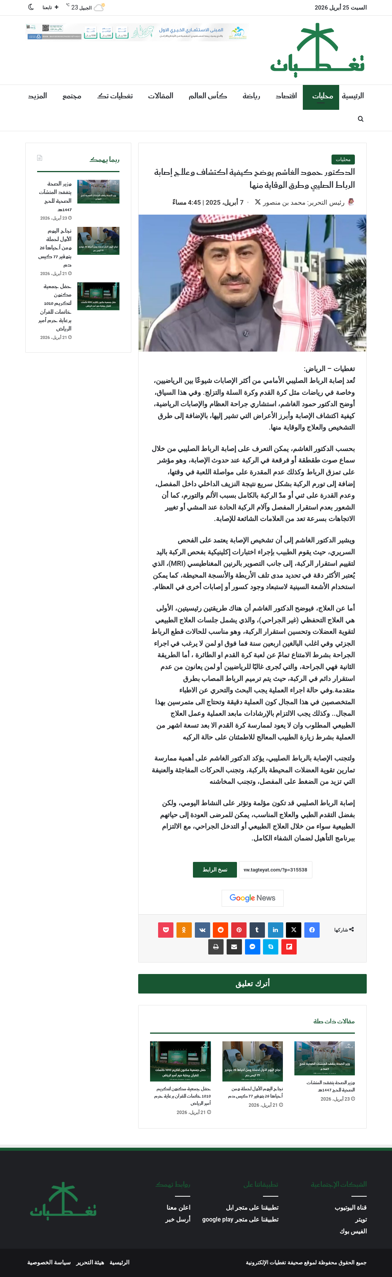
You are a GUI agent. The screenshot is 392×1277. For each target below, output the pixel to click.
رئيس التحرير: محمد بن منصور (300, 202)
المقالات (160, 96)
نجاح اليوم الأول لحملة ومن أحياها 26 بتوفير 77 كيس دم (255, 1093)
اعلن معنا (178, 1208)
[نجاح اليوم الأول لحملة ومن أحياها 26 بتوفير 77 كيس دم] (252, 1062)
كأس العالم (208, 96)
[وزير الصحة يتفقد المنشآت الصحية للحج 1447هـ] (324, 1059)
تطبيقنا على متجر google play (240, 1220)
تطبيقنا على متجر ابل (252, 1208)
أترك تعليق (252, 984)
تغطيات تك (115, 96)
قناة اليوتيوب (351, 1208)
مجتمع (72, 96)
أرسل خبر (177, 1220)
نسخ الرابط (215, 870)
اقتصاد (286, 96)
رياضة (251, 96)
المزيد (37, 96)
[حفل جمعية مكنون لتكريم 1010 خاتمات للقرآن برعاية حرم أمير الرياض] (180, 1062)
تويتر (361, 1220)
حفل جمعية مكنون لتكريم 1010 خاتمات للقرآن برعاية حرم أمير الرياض (182, 1097)
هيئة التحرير (90, 1263)
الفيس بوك (353, 1232)
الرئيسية (353, 96)
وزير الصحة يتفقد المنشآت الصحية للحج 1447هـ (331, 1087)
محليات (322, 96)
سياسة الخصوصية (49, 1263)
